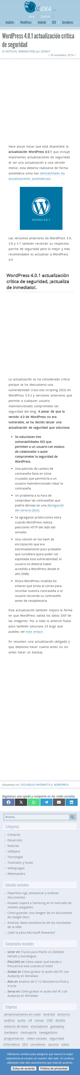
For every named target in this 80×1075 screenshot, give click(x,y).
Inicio (32, 17)
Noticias (11, 51)
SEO (54, 22)
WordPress (26, 22)
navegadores (48, 1032)
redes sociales (37, 1038)
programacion (14, 1038)
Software (13, 851)
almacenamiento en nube (22, 1014)
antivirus (63, 1014)
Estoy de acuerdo (24, 1068)
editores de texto (16, 1026)
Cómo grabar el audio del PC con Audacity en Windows (37, 993)
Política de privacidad (53, 1068)
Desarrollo (14, 840)
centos (39, 1020)
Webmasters (26, 51)
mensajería (28, 1032)
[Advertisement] (40, 101)
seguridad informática (36, 785)
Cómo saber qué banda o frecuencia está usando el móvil (34, 964)
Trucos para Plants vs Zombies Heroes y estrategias (35, 954)
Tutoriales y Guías (20, 862)
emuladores (39, 1026)
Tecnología (15, 857)
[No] (75, 1062)
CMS (50, 1020)
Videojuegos (16, 868)
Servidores (67, 22)
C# (30, 1020)
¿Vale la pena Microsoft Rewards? (31, 932)
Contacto (45, 17)
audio (21, 1020)
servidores (38, 1044)
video (65, 1044)
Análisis (10, 22)
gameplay (57, 1026)
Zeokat (45, 51)
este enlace (34, 632)
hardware (11, 1032)
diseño (60, 1020)
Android (42, 22)
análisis (9, 1020)
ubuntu (53, 1044)
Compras (13, 835)
